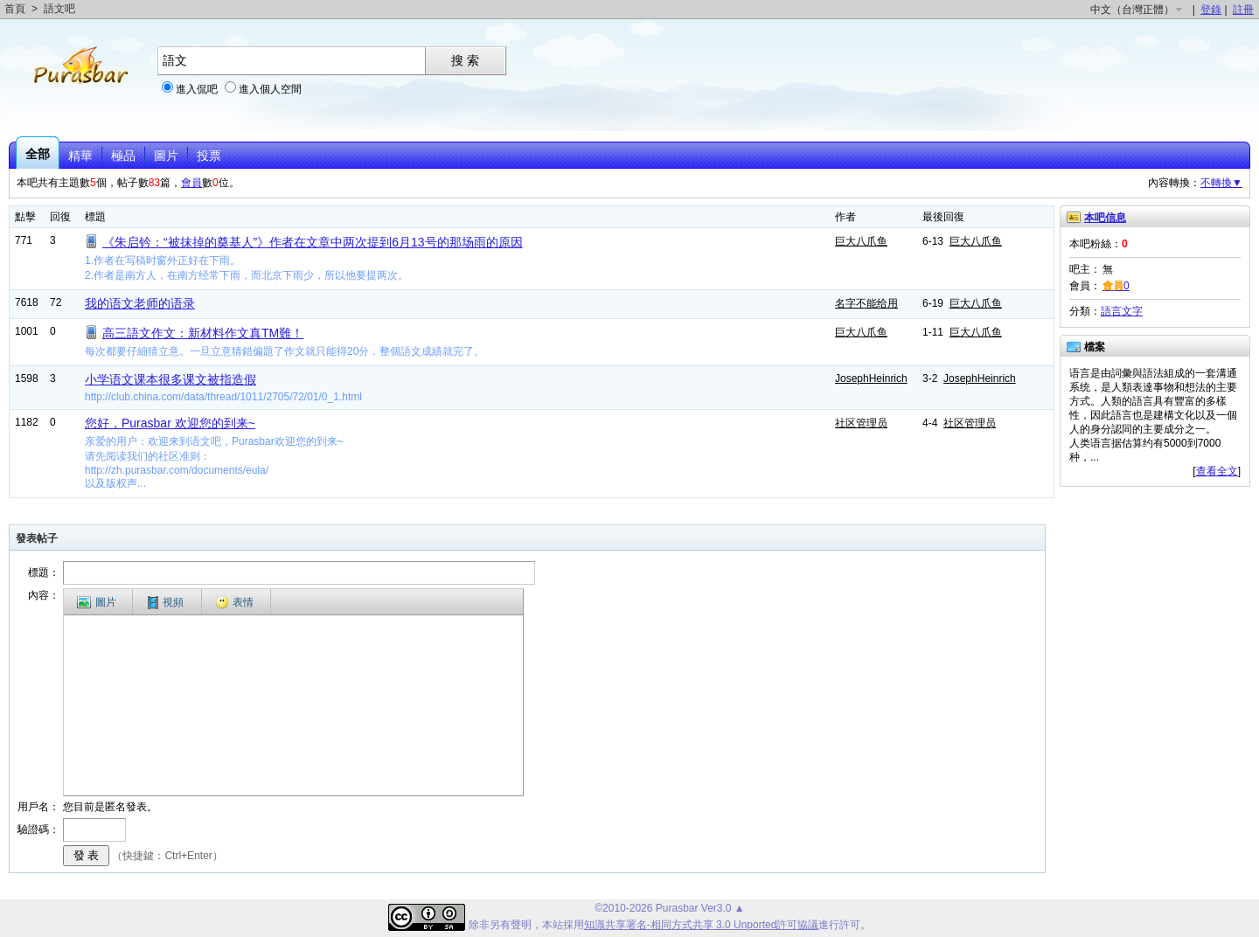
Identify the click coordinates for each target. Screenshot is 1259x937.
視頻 (166, 602)
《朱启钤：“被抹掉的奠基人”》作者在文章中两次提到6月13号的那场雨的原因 (312, 242)
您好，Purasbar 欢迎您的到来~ (170, 423)
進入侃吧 (197, 89)
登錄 (1210, 9)
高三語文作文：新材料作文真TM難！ (202, 333)
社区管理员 (861, 423)
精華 (80, 156)
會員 (191, 183)
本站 (552, 925)
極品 (123, 156)
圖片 (166, 156)
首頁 (14, 9)
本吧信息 (1105, 218)
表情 (234, 602)
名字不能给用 (866, 303)
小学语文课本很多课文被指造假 (170, 379)
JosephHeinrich (871, 378)
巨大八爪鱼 (861, 241)
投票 (209, 156)
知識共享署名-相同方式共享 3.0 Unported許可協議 (701, 925)
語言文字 (1122, 311)
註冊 (1243, 9)
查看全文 (1217, 471)
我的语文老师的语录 (140, 303)
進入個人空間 (270, 89)
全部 (37, 154)
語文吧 (59, 9)
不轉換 (1221, 183)
